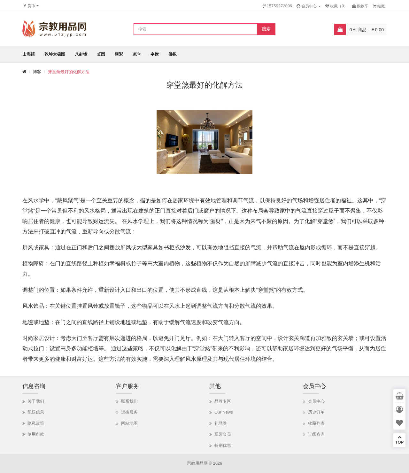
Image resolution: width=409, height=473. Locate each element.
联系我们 (129, 401)
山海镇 (28, 54)
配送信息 (35, 412)
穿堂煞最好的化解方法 (68, 71)
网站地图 (129, 423)
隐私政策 (35, 423)
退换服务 (129, 412)
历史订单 (316, 412)
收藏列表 (316, 423)
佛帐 (172, 54)
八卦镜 (81, 54)
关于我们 (35, 401)
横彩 (119, 54)
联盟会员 (222, 434)
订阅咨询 (316, 434)
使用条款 (35, 434)
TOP (399, 440)
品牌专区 (222, 401)
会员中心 (316, 401)
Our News (223, 412)
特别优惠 (222, 445)
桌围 (101, 54)
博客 (37, 71)
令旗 (154, 54)
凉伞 (137, 54)
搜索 (266, 28)
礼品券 (220, 423)
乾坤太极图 (54, 54)
